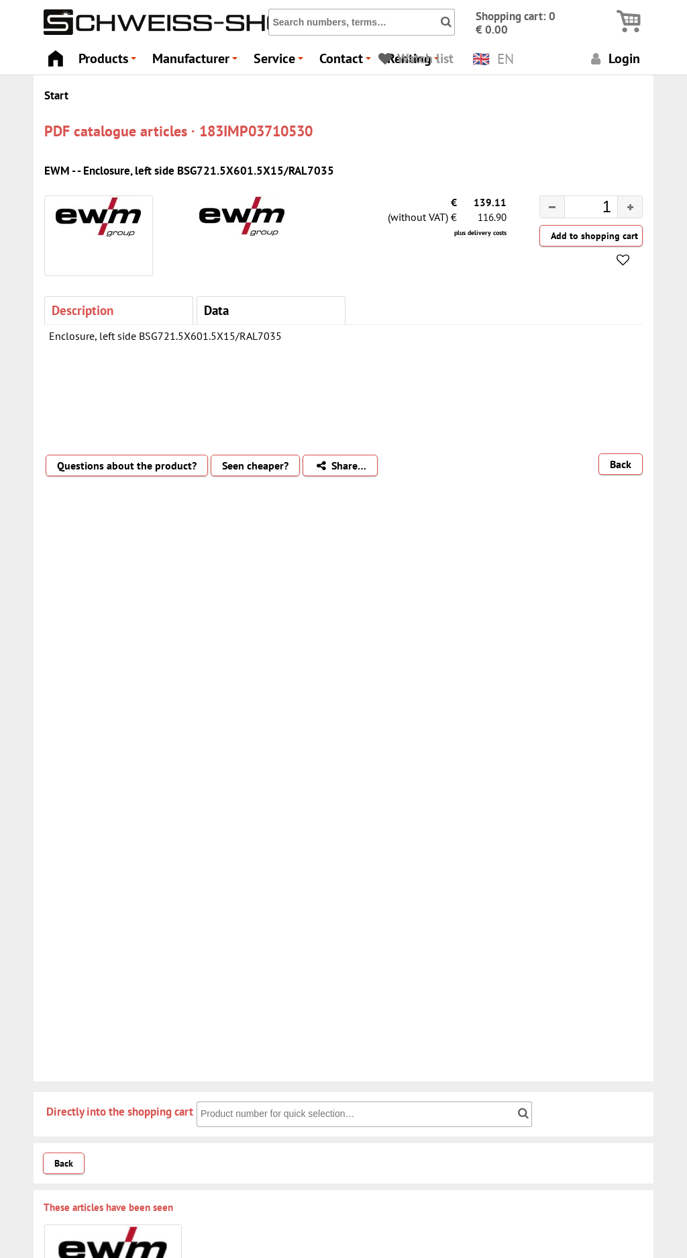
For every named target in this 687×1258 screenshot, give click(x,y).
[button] (629, 207)
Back (620, 464)
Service (280, 62)
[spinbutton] (580, 208)
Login (613, 58)
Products (109, 62)
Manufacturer (197, 62)
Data (216, 310)
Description (82, 310)
